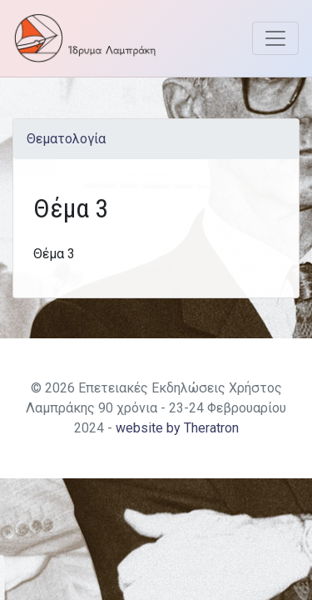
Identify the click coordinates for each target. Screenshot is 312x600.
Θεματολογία (66, 139)
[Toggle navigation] (275, 38)
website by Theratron (177, 428)
